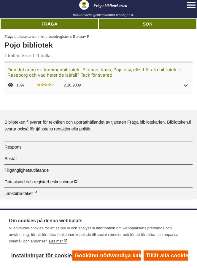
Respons (12, 146)
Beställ (10, 158)
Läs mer (56, 241)
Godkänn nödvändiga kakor (108, 255)
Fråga (50, 23)
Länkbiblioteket (18, 193)
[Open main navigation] (191, 5)
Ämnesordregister (55, 36)
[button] (186, 87)
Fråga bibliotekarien (20, 36)
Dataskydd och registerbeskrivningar (38, 181)
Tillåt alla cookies (167, 255)
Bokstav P (81, 36)
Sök (147, 23)
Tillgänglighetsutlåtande (26, 170)
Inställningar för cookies (40, 255)
